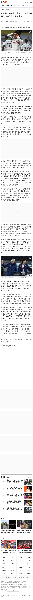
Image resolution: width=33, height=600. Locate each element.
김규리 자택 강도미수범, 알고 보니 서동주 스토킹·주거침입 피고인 (15, 482)
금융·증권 (29, 560)
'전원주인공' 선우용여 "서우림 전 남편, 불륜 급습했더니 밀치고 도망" (15, 496)
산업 (4, 564)
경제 (21, 557)
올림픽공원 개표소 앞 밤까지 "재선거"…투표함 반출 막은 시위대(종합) (15, 510)
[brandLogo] (4, 1)
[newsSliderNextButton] (30, 477)
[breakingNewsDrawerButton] (27, 2)
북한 (21, 560)
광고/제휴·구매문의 (12, 577)
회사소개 (5, 577)
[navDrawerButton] (31, 2)
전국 (4, 560)
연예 (2, 518)
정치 (4, 557)
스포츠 (2, 10)
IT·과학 (20, 564)
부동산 (12, 564)
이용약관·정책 (21, 577)
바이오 (28, 564)
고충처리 (28, 577)
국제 (29, 557)
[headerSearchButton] (25, 2)
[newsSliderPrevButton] (26, 477)
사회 (12, 557)
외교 (12, 560)
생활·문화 (4, 567)
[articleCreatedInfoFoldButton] (16, 21)
